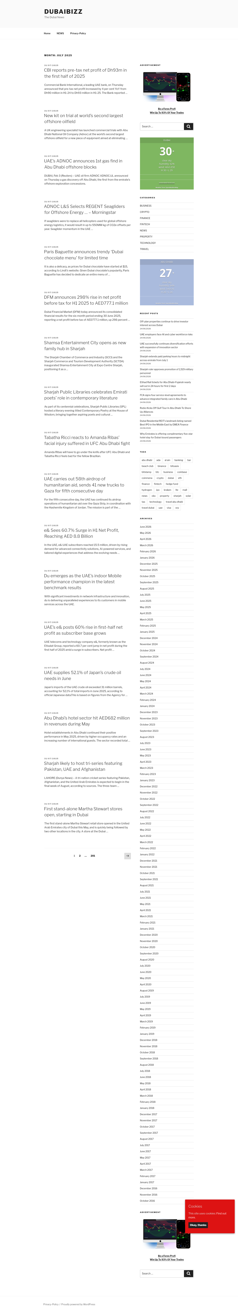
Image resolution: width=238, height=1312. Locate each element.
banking (179, 460)
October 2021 (147, 873)
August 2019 (147, 990)
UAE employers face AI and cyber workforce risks (166, 334)
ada (158, 460)
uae (160, 507)
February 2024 (148, 700)
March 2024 (146, 693)
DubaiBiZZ (63, 11)
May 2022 (145, 829)
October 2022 (147, 798)
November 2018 (149, 1046)
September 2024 (149, 656)
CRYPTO (144, 212)
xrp (177, 507)
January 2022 (147, 854)
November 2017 (148, 1120)
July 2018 (145, 1071)
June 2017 (145, 1151)
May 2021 (145, 904)
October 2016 (147, 1200)
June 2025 (145, 600)
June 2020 (145, 972)
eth (180, 478)
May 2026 (145, 532)
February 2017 (148, 1176)
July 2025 (145, 594)
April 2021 (145, 910)
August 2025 (147, 588)
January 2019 (147, 1033)
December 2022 (149, 786)
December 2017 (148, 1114)
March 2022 (146, 842)
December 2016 (148, 1188)
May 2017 (145, 1157)
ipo (157, 489)
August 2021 (147, 885)
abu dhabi (147, 460)
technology (155, 501)
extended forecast (167, 182)
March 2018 (146, 1095)
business (168, 472)
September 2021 (149, 879)
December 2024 (149, 638)
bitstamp (146, 472)
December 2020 (149, 934)
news (144, 495)
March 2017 (146, 1169)
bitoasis (174, 466)
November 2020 (149, 941)
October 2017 (147, 1126)
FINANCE (145, 218)
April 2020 (146, 984)
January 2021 (147, 928)
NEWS (60, 33)
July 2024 (145, 669)
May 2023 (145, 755)
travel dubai (148, 507)
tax (143, 501)
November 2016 (148, 1194)
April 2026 (145, 539)
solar (188, 495)
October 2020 (147, 947)
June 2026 (145, 526)
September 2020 (149, 953)
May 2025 (145, 607)
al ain (167, 460)
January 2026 (147, 557)
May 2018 (145, 1083)
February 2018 (148, 1101)
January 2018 (147, 1108)
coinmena (147, 478)
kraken (167, 489)
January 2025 (147, 631)
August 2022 (147, 811)
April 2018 (145, 1089)
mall (185, 489)
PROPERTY (146, 236)
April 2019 (145, 1015)
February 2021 (148, 922)
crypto (160, 478)
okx (154, 495)
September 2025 (149, 582)
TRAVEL (144, 249)
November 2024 (149, 644)
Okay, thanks (198, 1225)
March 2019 (146, 1021)
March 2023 (146, 767)
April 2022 (145, 835)
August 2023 (147, 737)
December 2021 (148, 860)
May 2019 (145, 1009)
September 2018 (149, 1058)
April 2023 (145, 761)
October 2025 (147, 576)
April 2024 (145, 687)
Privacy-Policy (78, 33)
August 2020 (147, 959)
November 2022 (149, 792)
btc (157, 472)
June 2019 (145, 1003)
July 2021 (145, 891)
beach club (147, 466)
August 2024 (147, 662)
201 (93, 855)
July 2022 (145, 817)
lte (177, 489)
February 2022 (148, 848)
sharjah (177, 495)
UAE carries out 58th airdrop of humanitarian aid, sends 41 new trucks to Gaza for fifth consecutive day (84, 484)
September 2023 (149, 730)
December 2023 (149, 712)
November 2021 (148, 866)
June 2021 (145, 897)
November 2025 (149, 570)
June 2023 (145, 749)
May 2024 (145, 681)
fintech (158, 483)
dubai (171, 478)
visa (169, 507)
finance (146, 483)
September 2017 (149, 1132)
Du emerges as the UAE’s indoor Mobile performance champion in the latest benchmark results (82, 581)
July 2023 (145, 743)
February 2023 (148, 774)
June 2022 (145, 823)
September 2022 (149, 805)
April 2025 (145, 613)
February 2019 (148, 1027)
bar (189, 460)
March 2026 (146, 545)
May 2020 (145, 978)
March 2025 (146, 619)
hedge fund (172, 483)
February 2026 (148, 551)
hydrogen (147, 489)
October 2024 (147, 650)
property (164, 495)
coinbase (182, 472)
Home (47, 33)
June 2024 (145, 675)
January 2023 (147, 780)
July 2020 (145, 965)
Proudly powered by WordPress (78, 1304)
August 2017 (147, 1138)
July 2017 (145, 1145)
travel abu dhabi (174, 501)
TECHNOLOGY (148, 242)
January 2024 (147, 706)
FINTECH (145, 224)
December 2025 (149, 563)
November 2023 (149, 718)
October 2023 (147, 724)
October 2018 (147, 1052)
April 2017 (145, 1163)
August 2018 (147, 1064)
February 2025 (148, 625)
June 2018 (145, 1077)
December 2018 (148, 1040)
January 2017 (147, 1182)
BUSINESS (146, 205)
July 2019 (145, 996)
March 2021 (146, 916)
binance (162, 466)
